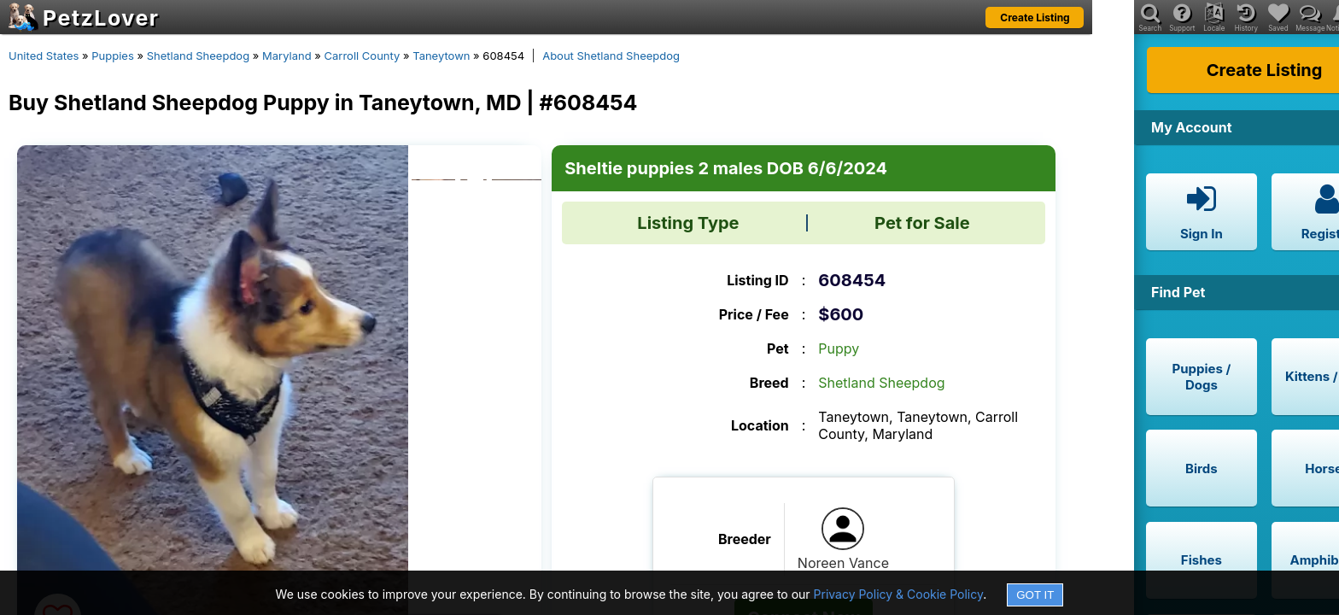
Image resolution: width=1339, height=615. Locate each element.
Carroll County (363, 55)
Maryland (287, 55)
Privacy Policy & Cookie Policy (899, 594)
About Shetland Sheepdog (611, 55)
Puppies (112, 55)
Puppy (838, 348)
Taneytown (441, 55)
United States (44, 55)
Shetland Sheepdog (198, 55)
